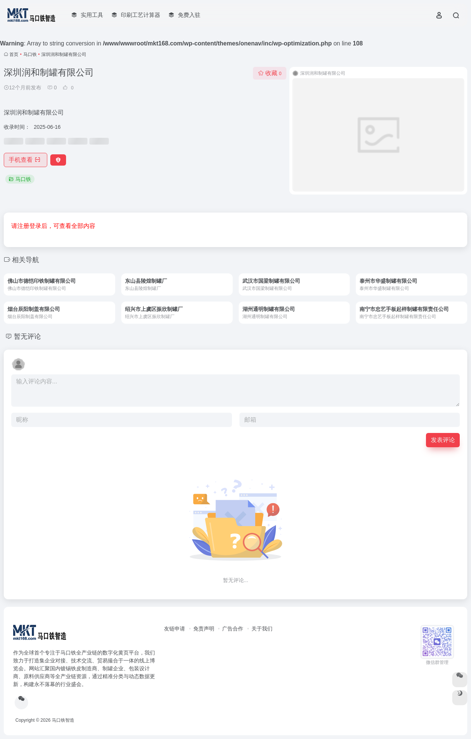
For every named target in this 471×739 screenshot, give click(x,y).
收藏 (269, 73)
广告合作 (232, 629)
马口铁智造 (63, 720)
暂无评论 (27, 336)
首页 (13, 54)
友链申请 (174, 629)
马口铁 (30, 54)
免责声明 (203, 629)
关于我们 (261, 629)
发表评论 (443, 440)
